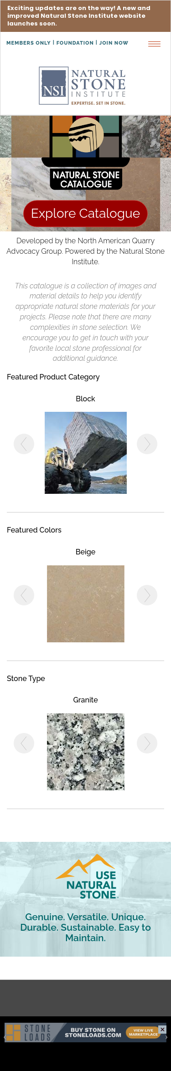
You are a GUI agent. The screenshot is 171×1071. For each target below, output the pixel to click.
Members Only (28, 43)
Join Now (114, 43)
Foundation (75, 43)
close (162, 1029)
